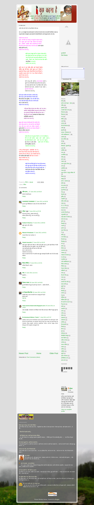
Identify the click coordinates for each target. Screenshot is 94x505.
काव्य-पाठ (63, 219)
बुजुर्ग (62, 286)
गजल (62, 170)
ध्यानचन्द (63, 250)
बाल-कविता (63, 139)
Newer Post (23, 353)
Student (63, 207)
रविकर (24, 211)
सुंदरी (62, 353)
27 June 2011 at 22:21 (31, 272)
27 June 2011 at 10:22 (38, 242)
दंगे (62, 243)
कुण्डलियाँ (63, 53)
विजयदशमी (63, 324)
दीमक (62, 248)
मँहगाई (62, 290)
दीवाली (62, 194)
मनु (62, 295)
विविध (24, 184)
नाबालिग (63, 198)
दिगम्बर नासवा (25, 282)
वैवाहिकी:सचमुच (64, 335)
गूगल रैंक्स (63, 230)
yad (62, 148)
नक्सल (62, 252)
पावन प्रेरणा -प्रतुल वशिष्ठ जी (68, 172)
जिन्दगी (62, 239)
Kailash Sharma (27, 223)
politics (63, 187)
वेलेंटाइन (63, 333)
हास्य (62, 159)
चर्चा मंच (24, 298)
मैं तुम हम (63, 304)
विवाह (62, 176)
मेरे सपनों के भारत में (65, 302)
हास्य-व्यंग (63, 360)
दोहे (62, 101)
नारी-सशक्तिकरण (65, 261)
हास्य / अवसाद (64, 181)
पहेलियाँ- (63, 270)
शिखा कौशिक (25, 263)
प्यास (62, 277)
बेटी (62, 288)
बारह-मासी (63, 284)
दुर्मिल (62, 196)
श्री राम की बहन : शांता (66, 103)
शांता (62, 143)
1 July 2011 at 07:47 (45, 317)
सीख (62, 157)
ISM (62, 203)
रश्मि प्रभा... (25, 191)
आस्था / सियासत (65, 132)
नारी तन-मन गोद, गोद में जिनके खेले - (27, 449)
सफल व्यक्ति (64, 344)
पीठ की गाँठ (63, 275)
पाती (62, 127)
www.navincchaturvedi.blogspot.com (33, 305)
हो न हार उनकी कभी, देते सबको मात (31, 483)
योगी (62, 306)
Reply (24, 196)
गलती (62, 225)
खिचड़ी (62, 223)
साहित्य (62, 351)
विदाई (62, 326)
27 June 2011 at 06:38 (41, 201)
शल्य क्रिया (64, 337)
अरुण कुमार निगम (65, 163)
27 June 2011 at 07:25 (34, 211)
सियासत (63, 112)
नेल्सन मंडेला (64, 268)
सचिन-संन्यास (64, 340)
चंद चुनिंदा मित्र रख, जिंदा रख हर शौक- (28, 476)
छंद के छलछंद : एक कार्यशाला (27, 463)
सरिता (62, 349)
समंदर (62, 346)
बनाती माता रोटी (64, 281)
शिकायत (63, 114)
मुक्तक (62, 107)
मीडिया (62, 297)
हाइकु (62, 178)
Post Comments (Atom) (33, 357)
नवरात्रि (63, 259)
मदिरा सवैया (64, 201)
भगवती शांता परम (65, 110)
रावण (62, 311)
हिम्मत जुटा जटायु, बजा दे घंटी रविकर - (28, 425)
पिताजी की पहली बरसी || (25, 431)
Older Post (54, 353)
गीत (62, 192)
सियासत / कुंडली (65, 145)
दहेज (62, 246)
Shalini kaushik (27, 242)
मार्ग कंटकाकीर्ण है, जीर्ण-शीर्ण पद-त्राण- (28, 470)
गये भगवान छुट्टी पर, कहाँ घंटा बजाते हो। (28, 442)
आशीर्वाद (63, 168)
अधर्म (62, 121)
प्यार (62, 152)
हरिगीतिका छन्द (64, 358)
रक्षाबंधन (63, 308)
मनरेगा (62, 293)
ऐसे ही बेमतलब (64, 125)
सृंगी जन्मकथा (64, 355)
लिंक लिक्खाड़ (64, 55)
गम (62, 116)
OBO (62, 161)
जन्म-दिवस (63, 237)
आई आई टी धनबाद (65, 216)
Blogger (57, 499)
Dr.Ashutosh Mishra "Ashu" (30, 317)
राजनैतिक (63, 154)
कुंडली (62, 130)
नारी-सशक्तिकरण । (65, 134)
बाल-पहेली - (27, 455)
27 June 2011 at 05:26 (35, 191)
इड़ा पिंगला (63, 190)
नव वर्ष (62, 257)
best (62, 210)
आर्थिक (62, 150)
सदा (23, 272)
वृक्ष (62, 331)
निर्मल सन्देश (64, 264)
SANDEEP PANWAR (28, 201)
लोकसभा (63, 319)
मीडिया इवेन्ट (64, 299)
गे (61, 232)
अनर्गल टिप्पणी (64, 212)
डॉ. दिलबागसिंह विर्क (27, 292)
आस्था (62, 123)
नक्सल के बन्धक (65, 255)
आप (62, 166)
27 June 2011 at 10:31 (35, 263)
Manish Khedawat (27, 232)
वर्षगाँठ (62, 322)
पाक (62, 272)
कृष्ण (62, 221)
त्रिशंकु (63, 241)
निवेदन (62, 266)
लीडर (62, 315)
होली (62, 183)
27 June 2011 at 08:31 (40, 232)
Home (38, 353)
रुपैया (62, 313)
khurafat (63, 185)
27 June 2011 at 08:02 (38, 223)
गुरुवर (62, 228)
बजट (62, 279)
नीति (62, 105)
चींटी (62, 234)
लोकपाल (63, 317)
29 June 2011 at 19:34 (39, 292)
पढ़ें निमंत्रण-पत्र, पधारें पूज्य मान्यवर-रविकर (30, 435)
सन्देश (62, 342)
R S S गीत (64, 205)
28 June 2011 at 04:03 (36, 282)
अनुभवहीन (63, 214)
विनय (62, 329)
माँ (61, 141)
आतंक (62, 136)
